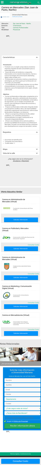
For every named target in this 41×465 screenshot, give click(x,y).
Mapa (5, 149)
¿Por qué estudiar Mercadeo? (10, 364)
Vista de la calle (9, 153)
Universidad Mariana (19, 15)
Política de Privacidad (21, 421)
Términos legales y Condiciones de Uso (20, 454)
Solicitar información (20, 220)
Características (9, 57)
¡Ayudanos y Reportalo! (21, 161)
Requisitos (7, 132)
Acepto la (17, 421)
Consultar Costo (33, 245)
